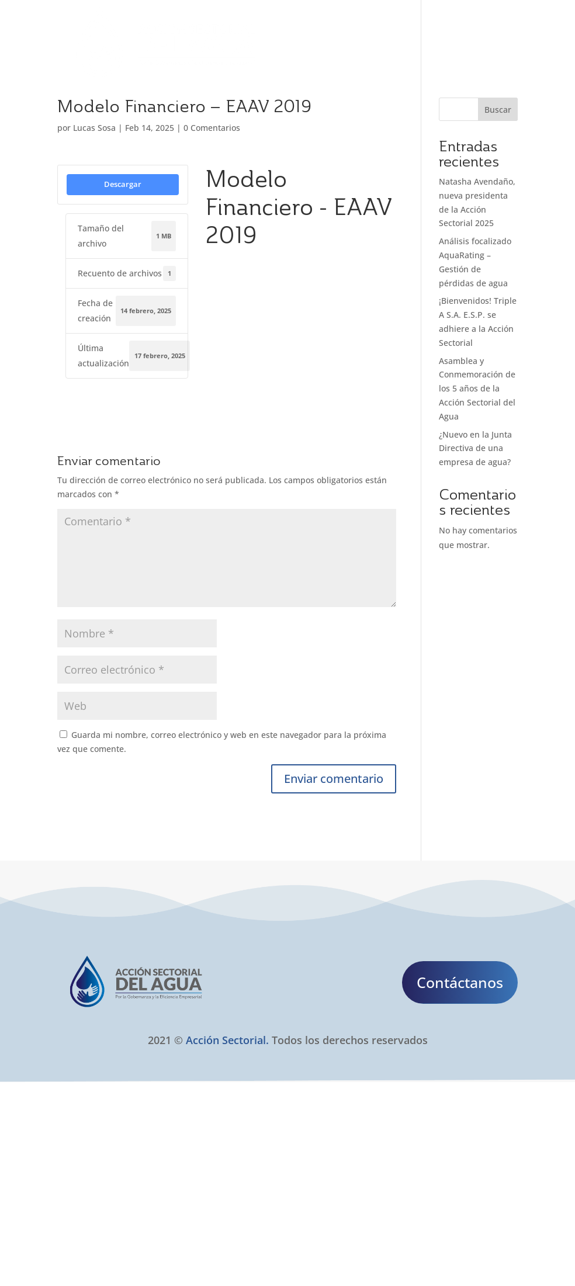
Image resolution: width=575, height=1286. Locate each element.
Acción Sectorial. (227, 1040)
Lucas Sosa (94, 127)
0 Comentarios (211, 127)
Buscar (497, 109)
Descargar (122, 184)
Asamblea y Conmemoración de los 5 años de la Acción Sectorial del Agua (477, 388)
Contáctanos (460, 982)
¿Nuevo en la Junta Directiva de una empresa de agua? (475, 448)
